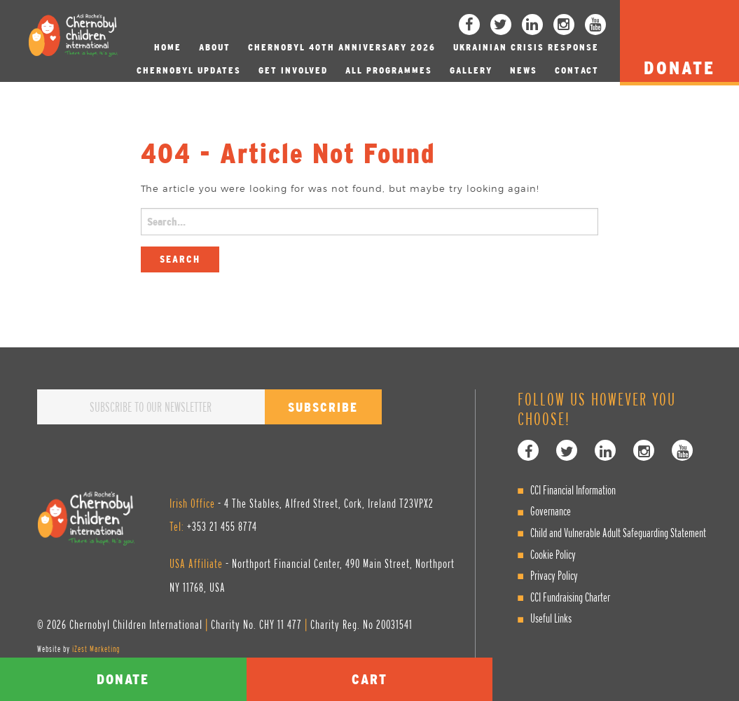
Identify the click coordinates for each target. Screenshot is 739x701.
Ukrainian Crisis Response (526, 47)
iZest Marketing (96, 649)
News (523, 70)
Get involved (293, 70)
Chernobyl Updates (189, 70)
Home (167, 47)
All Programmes (388, 70)
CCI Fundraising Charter (570, 597)
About (214, 47)
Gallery (471, 70)
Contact (577, 70)
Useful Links (551, 618)
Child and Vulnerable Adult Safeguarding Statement (618, 532)
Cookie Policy (553, 554)
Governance (550, 511)
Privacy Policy (554, 575)
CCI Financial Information (573, 490)
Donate (123, 679)
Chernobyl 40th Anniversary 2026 (342, 47)
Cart (369, 679)
